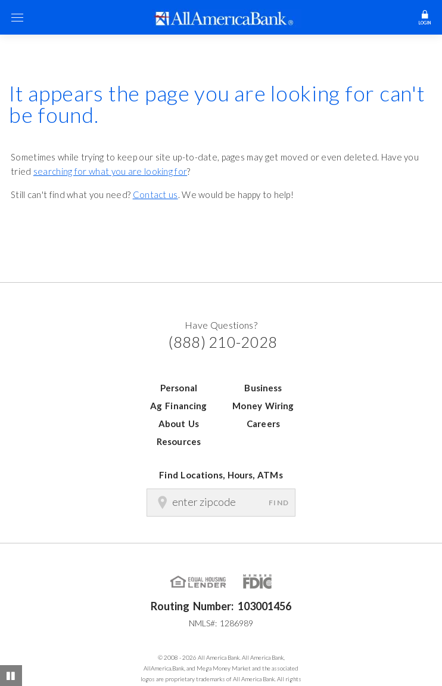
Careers (263, 423)
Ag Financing (178, 405)
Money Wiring (263, 405)
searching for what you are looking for (110, 171)
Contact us (155, 194)
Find (279, 502)
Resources (179, 441)
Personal (178, 387)
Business (263, 387)
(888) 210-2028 (223, 342)
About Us (179, 423)
